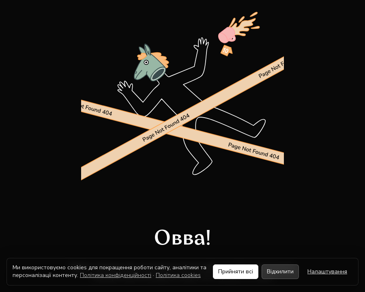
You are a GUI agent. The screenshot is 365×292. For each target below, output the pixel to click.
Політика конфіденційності (115, 275)
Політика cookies (178, 275)
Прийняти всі (235, 271)
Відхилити (280, 271)
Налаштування (327, 271)
